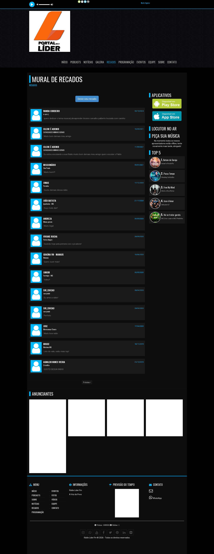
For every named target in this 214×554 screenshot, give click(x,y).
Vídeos (54, 499)
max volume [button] (52, 4)
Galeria (100, 62)
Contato (172, 62)
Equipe (151, 62)
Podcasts (75, 62)
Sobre (161, 62)
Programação (126, 62)
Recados (111, 62)
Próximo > (87, 382)
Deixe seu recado (87, 98)
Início (64, 62)
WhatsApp (157, 498)
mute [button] (38, 4)
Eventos (141, 62)
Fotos (54, 495)
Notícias (88, 62)
